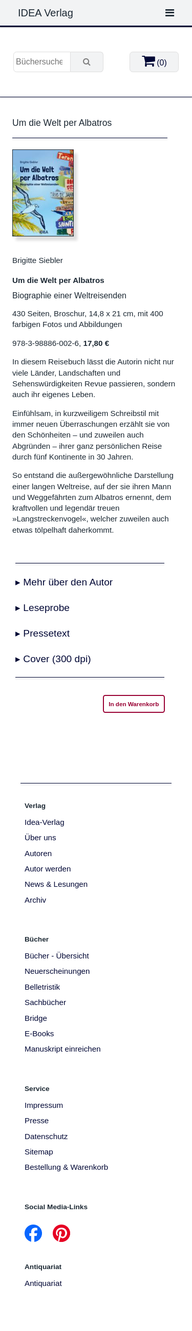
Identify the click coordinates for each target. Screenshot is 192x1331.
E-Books (39, 1033)
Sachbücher (45, 1002)
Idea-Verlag (45, 822)
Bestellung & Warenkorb (66, 1167)
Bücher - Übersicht (57, 955)
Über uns (40, 837)
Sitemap (39, 1151)
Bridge (36, 1018)
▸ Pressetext (42, 633)
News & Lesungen (56, 884)
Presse (37, 1120)
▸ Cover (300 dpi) (53, 658)
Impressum (44, 1105)
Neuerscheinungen (57, 971)
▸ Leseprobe (42, 607)
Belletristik (42, 987)
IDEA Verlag (45, 12)
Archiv (35, 900)
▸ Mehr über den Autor (64, 582)
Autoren (38, 853)
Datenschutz (46, 1136)
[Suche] (87, 62)
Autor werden (48, 868)
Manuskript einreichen (63, 1048)
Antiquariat (43, 1283)
